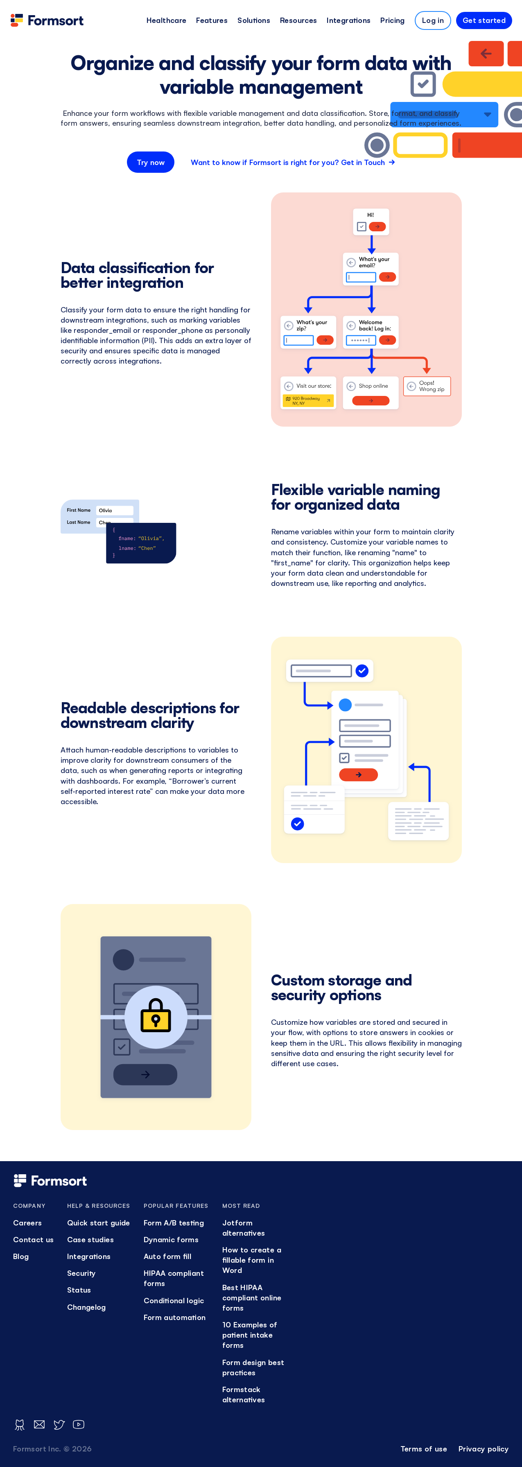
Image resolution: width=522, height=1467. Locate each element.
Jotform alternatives (243, 1227)
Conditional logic (174, 1300)
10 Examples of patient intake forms (250, 1334)
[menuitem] (167, 20)
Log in (433, 20)
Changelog (86, 1306)
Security (81, 1272)
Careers (27, 1222)
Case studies (90, 1239)
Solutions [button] (253, 20)
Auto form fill (168, 1256)
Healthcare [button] (167, 20)
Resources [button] (298, 20)
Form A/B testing (174, 1222)
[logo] (47, 20)
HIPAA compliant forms (174, 1278)
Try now (151, 162)
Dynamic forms (171, 1239)
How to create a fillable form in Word (251, 1260)
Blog (21, 1256)
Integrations (89, 1256)
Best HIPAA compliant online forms (252, 1297)
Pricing (392, 20)
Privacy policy (484, 1448)
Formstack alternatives (243, 1394)
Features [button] (212, 20)
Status (79, 1289)
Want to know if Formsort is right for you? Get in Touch (293, 162)
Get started (484, 20)
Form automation (175, 1317)
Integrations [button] (349, 20)
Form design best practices (253, 1367)
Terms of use (423, 1448)
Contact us (33, 1239)
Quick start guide (98, 1222)
